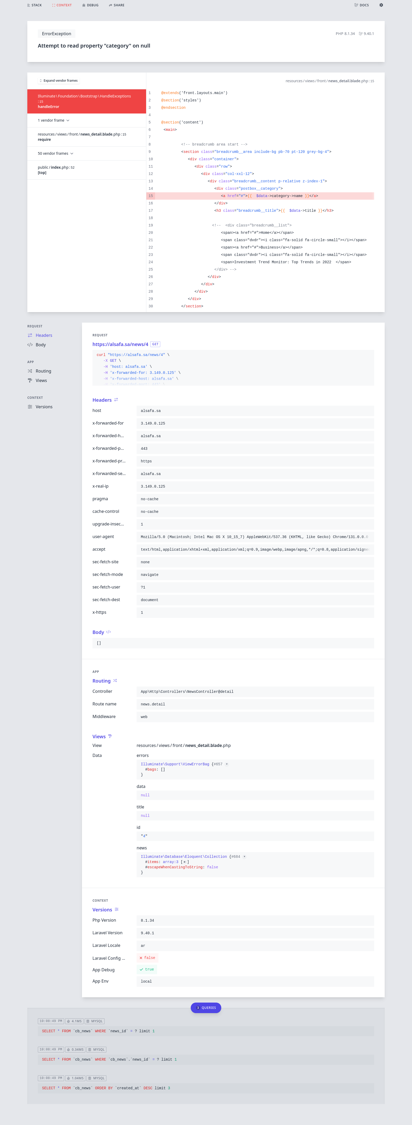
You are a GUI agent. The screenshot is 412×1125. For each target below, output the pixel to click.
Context (35, 397)
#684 (238, 857)
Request (35, 326)
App (30, 362)
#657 (221, 764)
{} (185, 769)
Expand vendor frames (59, 80)
